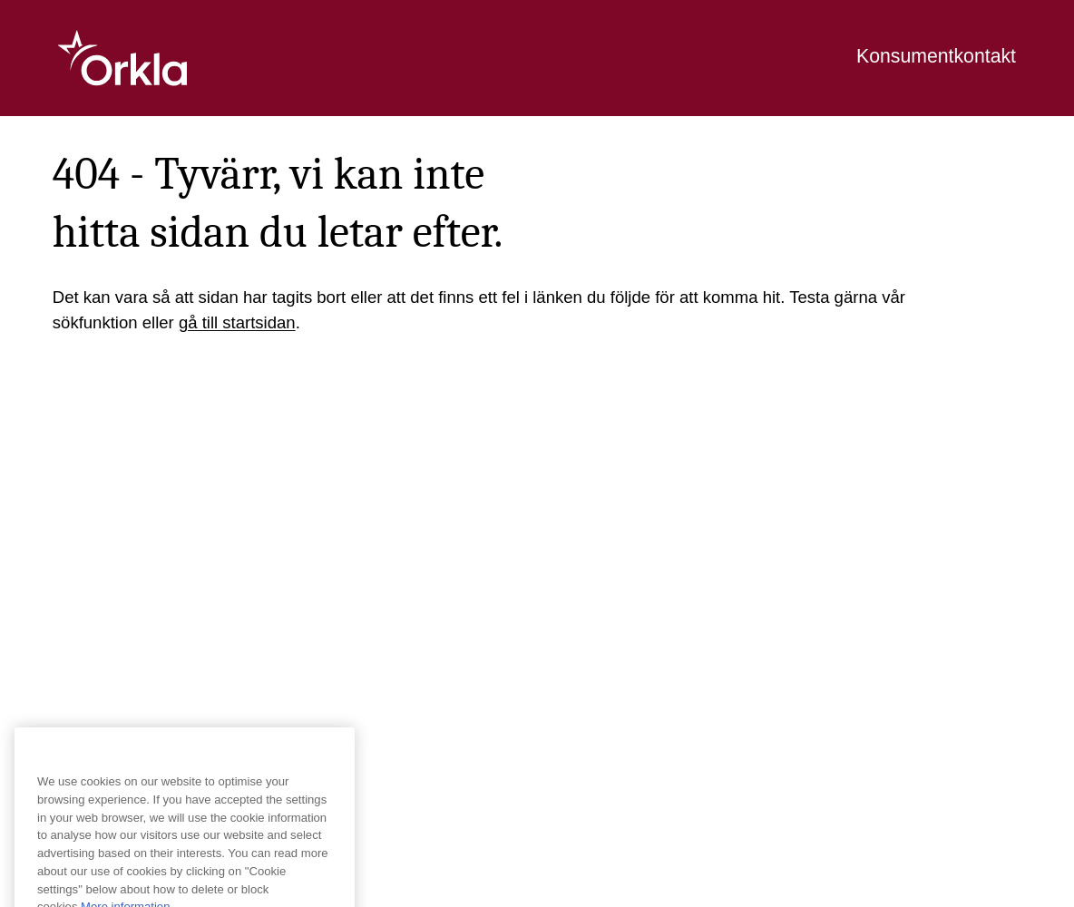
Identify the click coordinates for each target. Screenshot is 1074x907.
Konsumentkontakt (936, 56)
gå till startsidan (237, 322)
